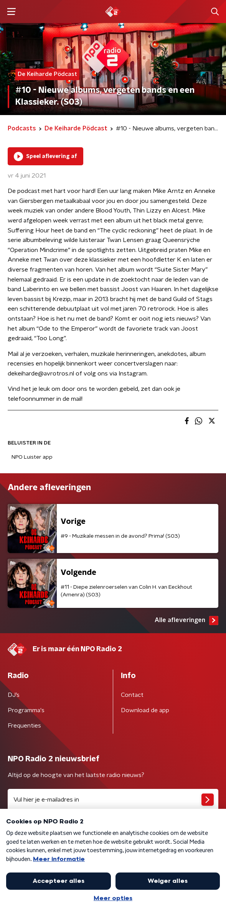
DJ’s (14, 695)
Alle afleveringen (186, 620)
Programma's (26, 710)
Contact (132, 695)
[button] (11, 12)
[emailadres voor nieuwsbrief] (113, 799)
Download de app (145, 710)
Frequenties (24, 726)
